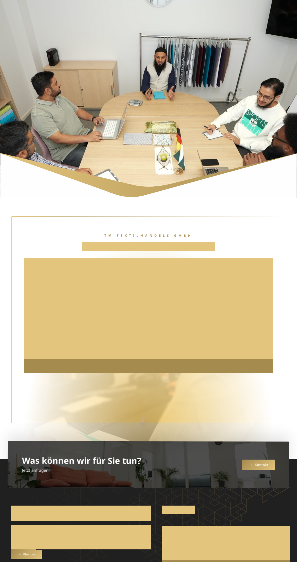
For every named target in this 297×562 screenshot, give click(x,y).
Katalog (232, 11)
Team (211, 11)
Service (188, 12)
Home (106, 11)
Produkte (158, 12)
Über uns (129, 11)
